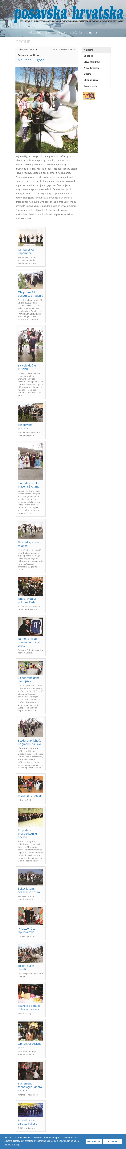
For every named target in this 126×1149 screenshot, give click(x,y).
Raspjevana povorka (25, 426)
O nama (91, 32)
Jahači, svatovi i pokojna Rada (27, 600)
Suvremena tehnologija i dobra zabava (30, 1087)
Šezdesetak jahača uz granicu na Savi (29, 742)
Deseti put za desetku (26, 967)
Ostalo (61, 32)
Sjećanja (76, 32)
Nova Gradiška (92, 67)
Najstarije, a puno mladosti (29, 544)
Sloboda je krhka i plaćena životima (29, 484)
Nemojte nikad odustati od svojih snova (29, 642)
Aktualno (35, 32)
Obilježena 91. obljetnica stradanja (30, 293)
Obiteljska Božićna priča (29, 1045)
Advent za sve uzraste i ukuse (27, 1121)
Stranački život (91, 79)
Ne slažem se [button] (93, 1141)
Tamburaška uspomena (26, 251)
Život (49, 32)
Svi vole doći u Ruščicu (27, 367)
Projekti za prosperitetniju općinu (27, 833)
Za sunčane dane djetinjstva (28, 679)
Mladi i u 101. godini (30, 796)
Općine (87, 73)
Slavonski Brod (92, 61)
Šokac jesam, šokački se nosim (29, 890)
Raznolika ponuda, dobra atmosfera (29, 1007)
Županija (88, 55)
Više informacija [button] (12, 1144)
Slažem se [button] (112, 1141)
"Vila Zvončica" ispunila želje (27, 930)
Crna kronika (90, 86)
